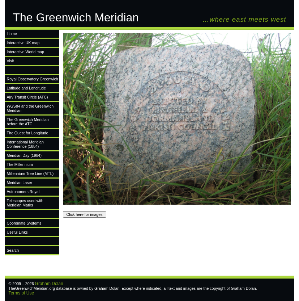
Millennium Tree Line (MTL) (30, 173)
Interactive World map (25, 52)
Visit (10, 61)
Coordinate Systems (24, 223)
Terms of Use (21, 293)
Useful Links (17, 232)
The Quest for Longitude (27, 133)
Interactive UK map (23, 43)
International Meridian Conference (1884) (25, 144)
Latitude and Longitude (26, 88)
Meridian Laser (19, 182)
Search (13, 250)
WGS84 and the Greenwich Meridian (30, 108)
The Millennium (20, 164)
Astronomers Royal (23, 191)
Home (12, 34)
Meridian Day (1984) (24, 155)
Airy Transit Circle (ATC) (27, 97)
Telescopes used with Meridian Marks (25, 202)
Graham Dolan (49, 283)
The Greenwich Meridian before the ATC (28, 121)
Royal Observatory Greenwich (32, 79)
